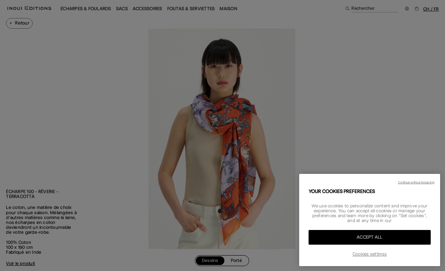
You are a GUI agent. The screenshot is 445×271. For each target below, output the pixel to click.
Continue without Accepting (416, 182)
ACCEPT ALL (369, 237)
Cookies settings (370, 254)
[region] (369, 220)
